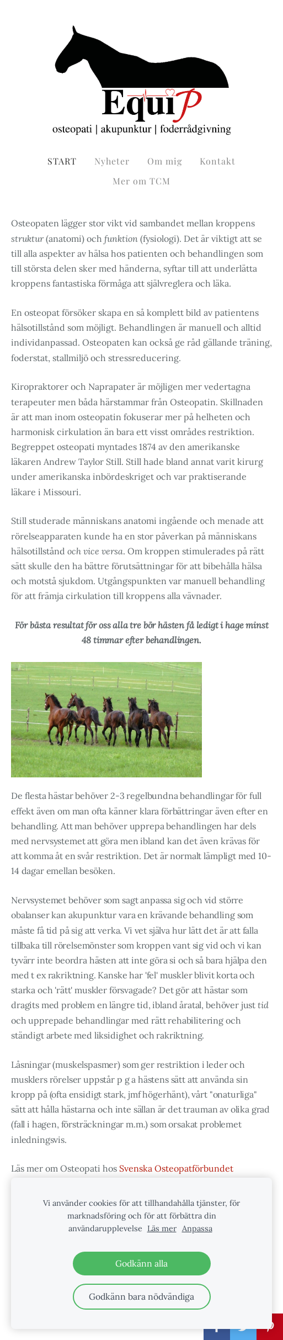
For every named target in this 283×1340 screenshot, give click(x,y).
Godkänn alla (141, 1263)
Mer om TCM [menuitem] (141, 181)
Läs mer (162, 1228)
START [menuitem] (62, 161)
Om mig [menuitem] (164, 161)
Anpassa (197, 1228)
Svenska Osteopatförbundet (176, 1168)
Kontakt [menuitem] (218, 161)
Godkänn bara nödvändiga (141, 1296)
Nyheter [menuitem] (112, 161)
